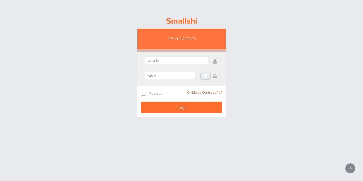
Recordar (156, 93)
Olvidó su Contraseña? (204, 92)
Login (181, 107)
